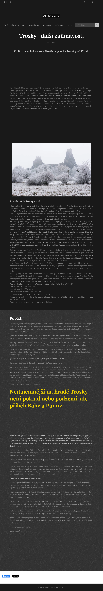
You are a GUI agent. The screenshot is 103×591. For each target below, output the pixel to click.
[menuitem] (6, 25)
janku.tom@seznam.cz (92, 2)
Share (6, 576)
